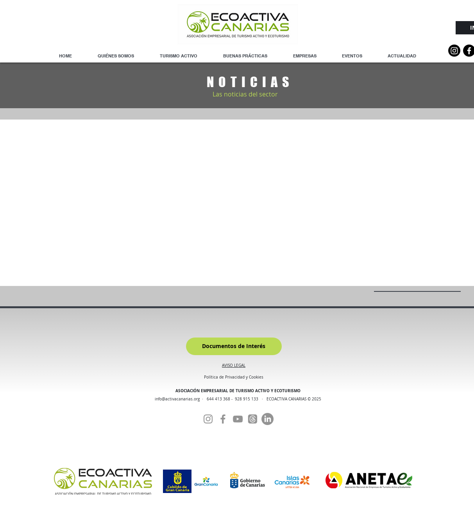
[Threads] (253, 419)
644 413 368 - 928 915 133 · (237, 399)
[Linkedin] (267, 419)
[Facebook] (223, 419)
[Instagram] (454, 51)
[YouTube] (238, 419)
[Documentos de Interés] (234, 346)
